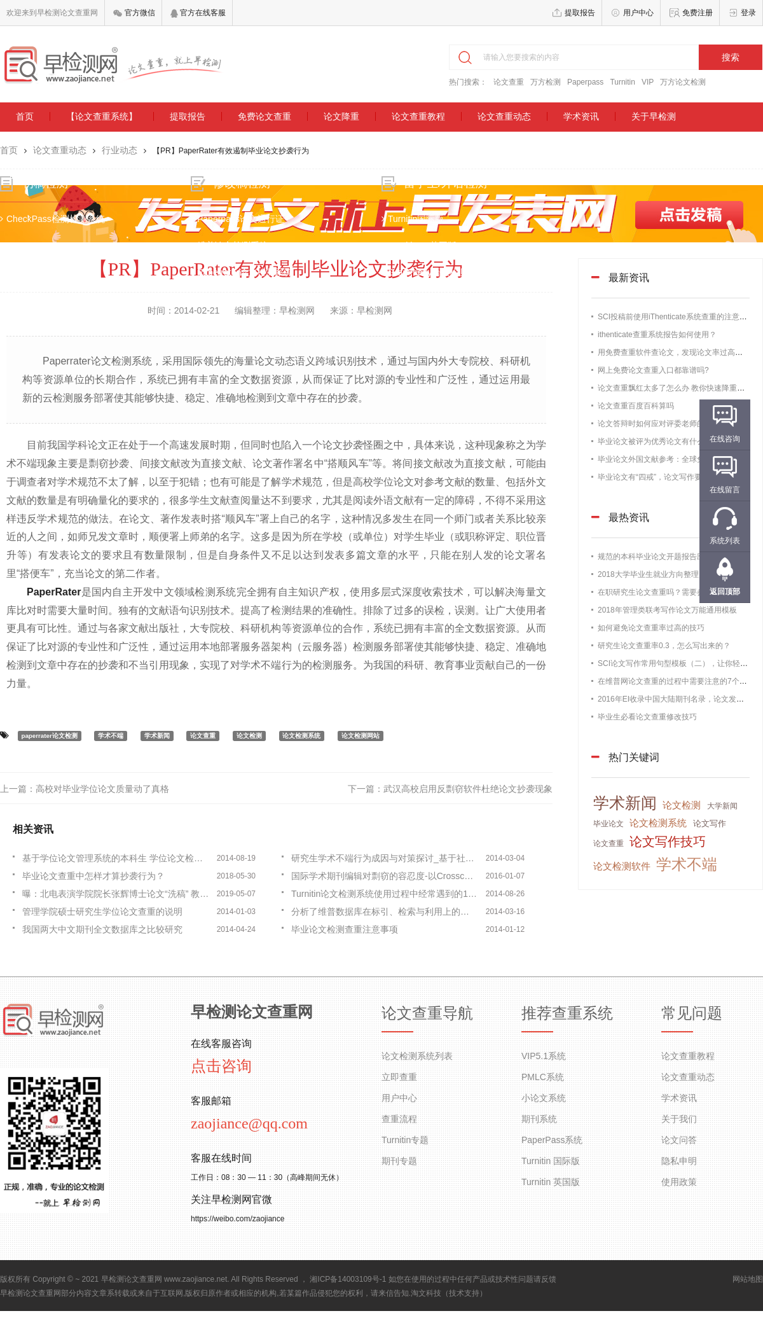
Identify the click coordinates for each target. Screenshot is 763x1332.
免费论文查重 (264, 116)
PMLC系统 (542, 1077)
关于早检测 (653, 116)
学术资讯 (581, 116)
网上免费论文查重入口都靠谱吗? (653, 370)
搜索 (730, 57)
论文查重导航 (427, 1013)
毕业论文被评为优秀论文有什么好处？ (662, 441)
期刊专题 (399, 1161)
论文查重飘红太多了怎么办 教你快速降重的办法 (679, 388)
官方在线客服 (198, 12)
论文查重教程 (418, 116)
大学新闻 (722, 805)
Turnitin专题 (405, 1140)
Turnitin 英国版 (550, 1182)
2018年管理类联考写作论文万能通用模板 (667, 610)
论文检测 (249, 735)
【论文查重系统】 (101, 116)
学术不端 (110, 735)
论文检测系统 (301, 735)
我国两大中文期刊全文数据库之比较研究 (102, 929)
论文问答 (679, 1140)
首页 (25, 116)
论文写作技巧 (667, 842)
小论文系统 (543, 1098)
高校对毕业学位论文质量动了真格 (102, 789)
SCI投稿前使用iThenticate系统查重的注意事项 (676, 316)
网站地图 (747, 1279)
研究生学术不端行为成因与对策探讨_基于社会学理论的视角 (384, 858)
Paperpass (585, 82)
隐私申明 (679, 1161)
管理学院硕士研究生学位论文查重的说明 (102, 911)
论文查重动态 (504, 116)
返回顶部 (725, 591)
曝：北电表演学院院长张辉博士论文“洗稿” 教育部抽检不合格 (115, 894)
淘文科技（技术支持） (449, 1293)
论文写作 (709, 823)
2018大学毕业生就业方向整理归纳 (656, 574)
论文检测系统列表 (417, 1056)
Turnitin (622, 82)
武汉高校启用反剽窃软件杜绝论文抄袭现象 (468, 789)
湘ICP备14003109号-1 (348, 1279)
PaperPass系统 (551, 1140)
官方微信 (134, 12)
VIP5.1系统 (543, 1056)
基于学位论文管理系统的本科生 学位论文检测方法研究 (115, 858)
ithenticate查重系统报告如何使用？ (657, 334)
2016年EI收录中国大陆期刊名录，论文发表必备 (678, 699)
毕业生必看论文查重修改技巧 (647, 716)
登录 (748, 12)
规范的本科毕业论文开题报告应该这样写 (666, 556)
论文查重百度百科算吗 (636, 405)
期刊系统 (539, 1119)
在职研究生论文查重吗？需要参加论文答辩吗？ (678, 592)
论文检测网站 (360, 735)
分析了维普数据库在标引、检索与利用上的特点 (384, 911)
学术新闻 (157, 735)
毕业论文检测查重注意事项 (344, 929)
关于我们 (679, 1119)
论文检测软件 (621, 866)
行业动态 (119, 150)
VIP (648, 82)
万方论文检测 (683, 82)
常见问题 (691, 1013)
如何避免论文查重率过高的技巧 (651, 627)
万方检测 (545, 82)
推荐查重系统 (567, 1013)
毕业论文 (608, 823)
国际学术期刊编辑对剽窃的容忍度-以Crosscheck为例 (384, 876)
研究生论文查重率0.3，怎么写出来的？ (664, 645)
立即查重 (399, 1077)
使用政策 (679, 1182)
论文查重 (508, 82)
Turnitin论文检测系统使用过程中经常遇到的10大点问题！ (384, 894)
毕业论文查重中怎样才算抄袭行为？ (93, 876)
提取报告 (580, 12)
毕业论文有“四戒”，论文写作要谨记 (657, 477)
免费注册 (697, 12)
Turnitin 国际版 (550, 1161)
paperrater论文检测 (49, 735)
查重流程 (399, 1119)
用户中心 (638, 12)
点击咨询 (221, 1066)
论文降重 (341, 116)
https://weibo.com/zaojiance (237, 1218)
